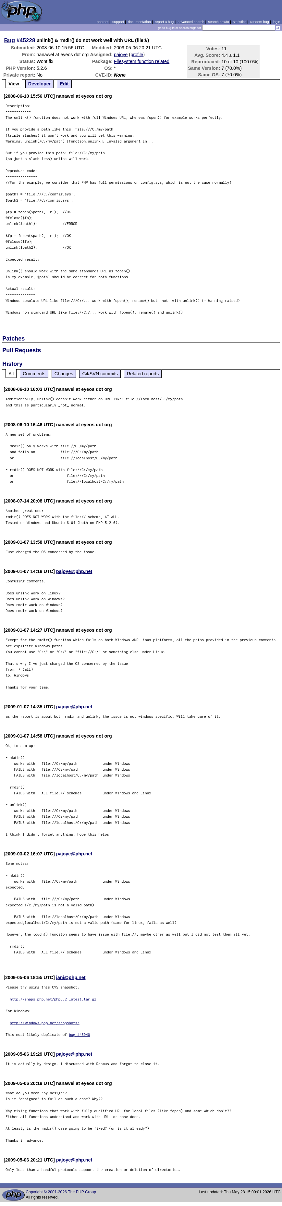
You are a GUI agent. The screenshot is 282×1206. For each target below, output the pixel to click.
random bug (259, 22)
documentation (139, 22)
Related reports (143, 373)
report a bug (164, 22)
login (276, 22)
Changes (64, 373)
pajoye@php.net (74, 571)
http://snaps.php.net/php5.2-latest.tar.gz (53, 999)
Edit (64, 83)
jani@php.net (71, 977)
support (118, 22)
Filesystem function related (141, 61)
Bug (9, 40)
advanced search (191, 22)
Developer (39, 83)
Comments (34, 373)
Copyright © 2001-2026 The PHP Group (61, 1192)
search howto (218, 22)
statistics (239, 22)
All (11, 373)
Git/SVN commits (100, 373)
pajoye (121, 54)
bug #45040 (79, 1034)
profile (136, 54)
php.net (102, 22)
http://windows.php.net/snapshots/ (45, 1023)
